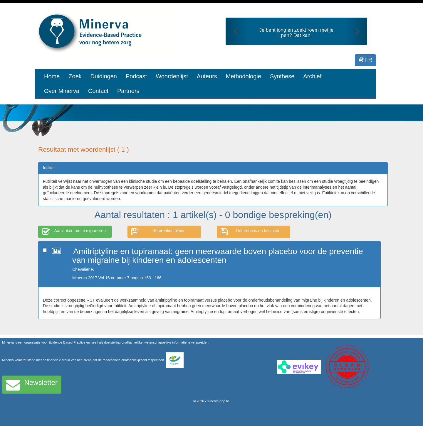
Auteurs (207, 76)
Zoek (74, 76)
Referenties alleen (158, 232)
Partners (128, 91)
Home (52, 76)
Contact (98, 91)
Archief (312, 76)
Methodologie (243, 76)
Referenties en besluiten (251, 232)
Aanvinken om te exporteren (74, 232)
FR (365, 60)
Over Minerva (61, 91)
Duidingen (103, 76)
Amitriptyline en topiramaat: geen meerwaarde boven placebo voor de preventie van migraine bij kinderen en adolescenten (217, 256)
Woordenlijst (172, 76)
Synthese (282, 76)
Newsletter (32, 385)
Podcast (136, 76)
